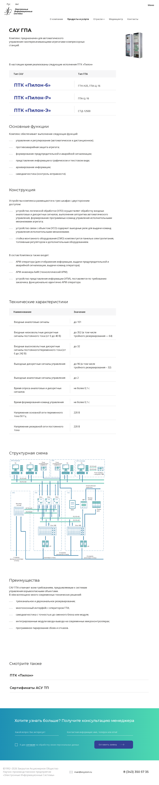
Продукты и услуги (78, 19)
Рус (8, 4)
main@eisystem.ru (83, 772)
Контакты (132, 19)
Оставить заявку (111, 744)
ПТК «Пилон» (21, 675)
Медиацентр (116, 19)
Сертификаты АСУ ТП (29, 688)
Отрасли (98, 19)
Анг (17, 4)
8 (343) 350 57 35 (136, 772)
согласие (30, 744)
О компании (56, 19)
